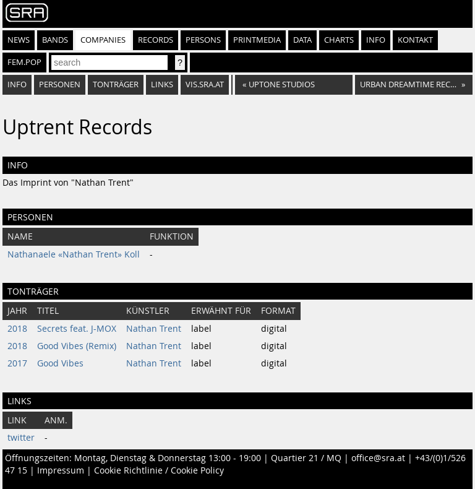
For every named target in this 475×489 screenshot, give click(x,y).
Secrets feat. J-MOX (76, 328)
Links (162, 84)
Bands (55, 40)
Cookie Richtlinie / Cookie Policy (159, 470)
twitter (21, 437)
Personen (59, 84)
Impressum (60, 470)
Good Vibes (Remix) (76, 346)
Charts (339, 40)
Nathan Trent (153, 328)
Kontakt (415, 40)
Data (302, 40)
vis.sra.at (205, 84)
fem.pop (24, 62)
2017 (17, 363)
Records (155, 40)
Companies (103, 40)
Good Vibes (60, 363)
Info (375, 40)
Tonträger (116, 84)
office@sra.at (378, 458)
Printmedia (257, 40)
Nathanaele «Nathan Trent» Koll (73, 254)
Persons (203, 40)
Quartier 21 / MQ (306, 458)
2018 (17, 328)
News (18, 40)
